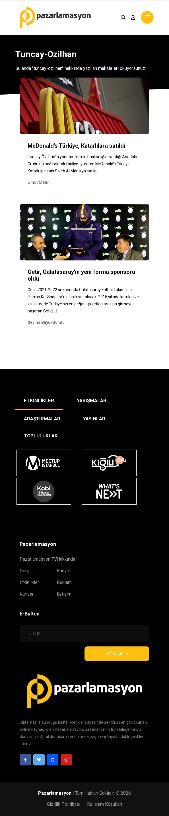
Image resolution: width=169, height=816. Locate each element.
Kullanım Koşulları (104, 804)
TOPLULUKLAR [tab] (41, 436)
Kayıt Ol (117, 653)
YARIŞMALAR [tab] (91, 400)
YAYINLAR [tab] (94, 418)
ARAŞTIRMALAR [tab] (42, 418)
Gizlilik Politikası (63, 804)
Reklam (64, 582)
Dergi (25, 570)
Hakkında (66, 559)
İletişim (64, 594)
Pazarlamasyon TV (38, 559)
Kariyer (27, 594)
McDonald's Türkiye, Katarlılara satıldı (76, 145)
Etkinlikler (29, 582)
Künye (63, 570)
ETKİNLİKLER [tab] (39, 400)
